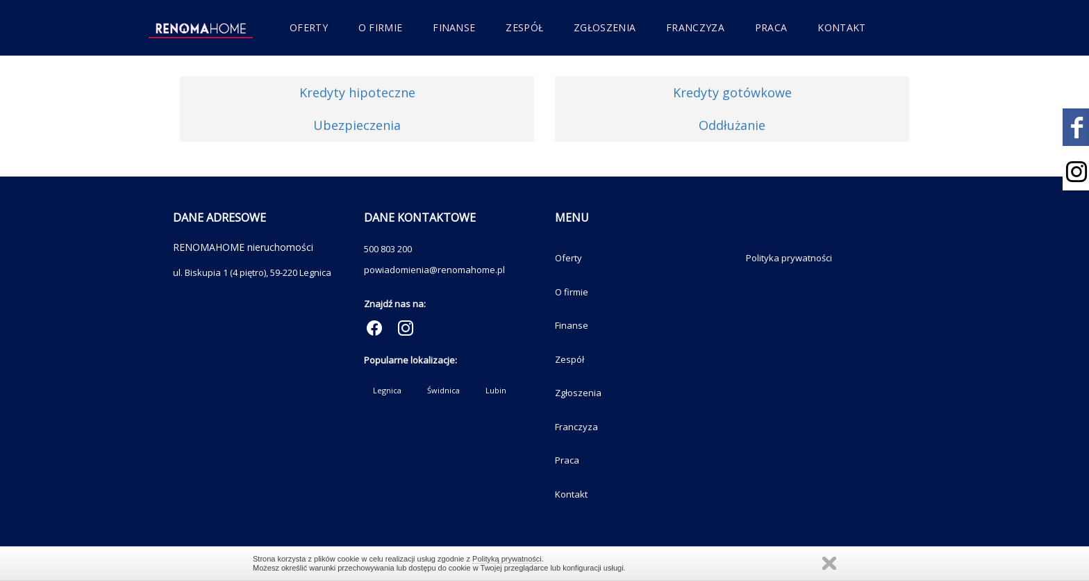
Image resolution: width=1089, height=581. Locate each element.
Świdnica (443, 390)
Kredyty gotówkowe (732, 92)
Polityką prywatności (507, 559)
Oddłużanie (732, 125)
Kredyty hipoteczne (357, 92)
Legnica (387, 390)
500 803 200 (388, 249)
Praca (771, 27)
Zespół (524, 27)
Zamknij (829, 563)
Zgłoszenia (604, 27)
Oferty (309, 27)
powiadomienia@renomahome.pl (434, 269)
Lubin (495, 390)
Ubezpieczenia (357, 125)
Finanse (454, 27)
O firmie (380, 27)
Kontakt (841, 27)
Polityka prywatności (789, 258)
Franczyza (695, 27)
